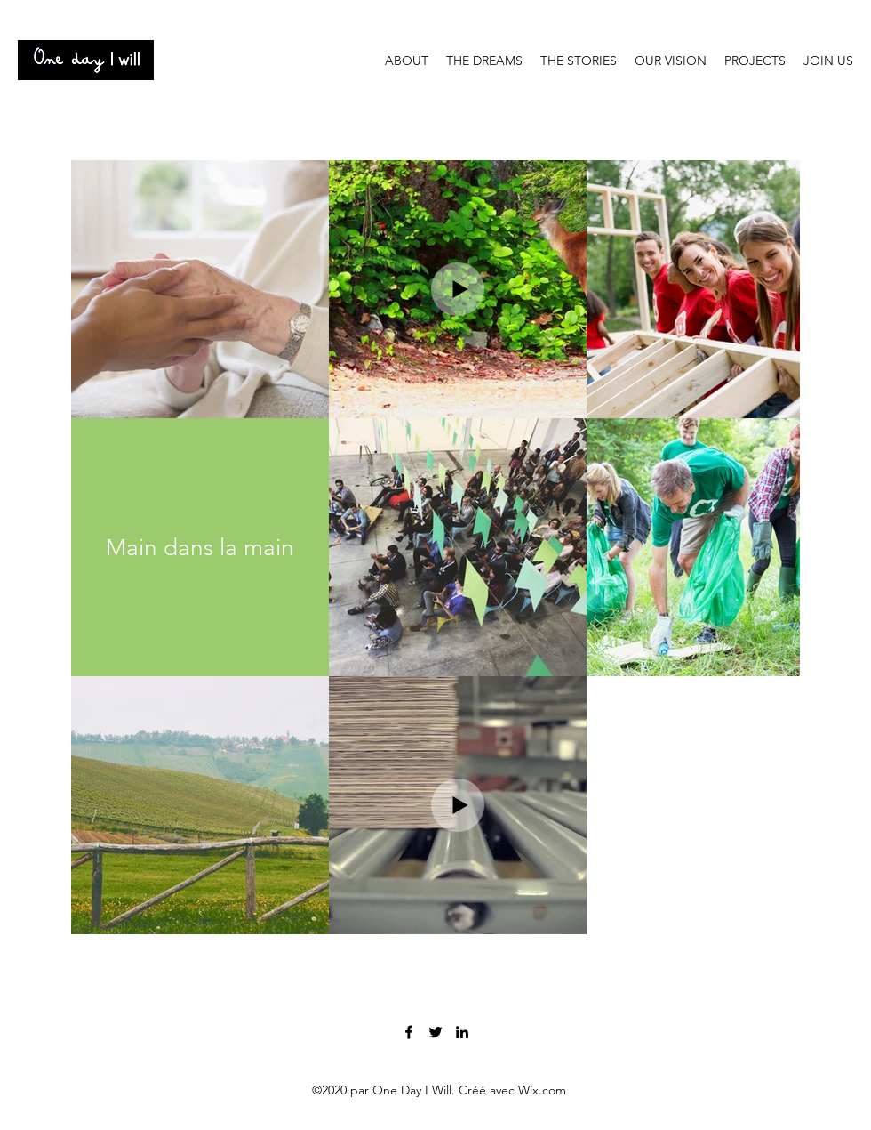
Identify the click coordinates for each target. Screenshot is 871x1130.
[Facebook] (409, 1032)
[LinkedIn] (462, 1032)
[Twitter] (435, 1032)
